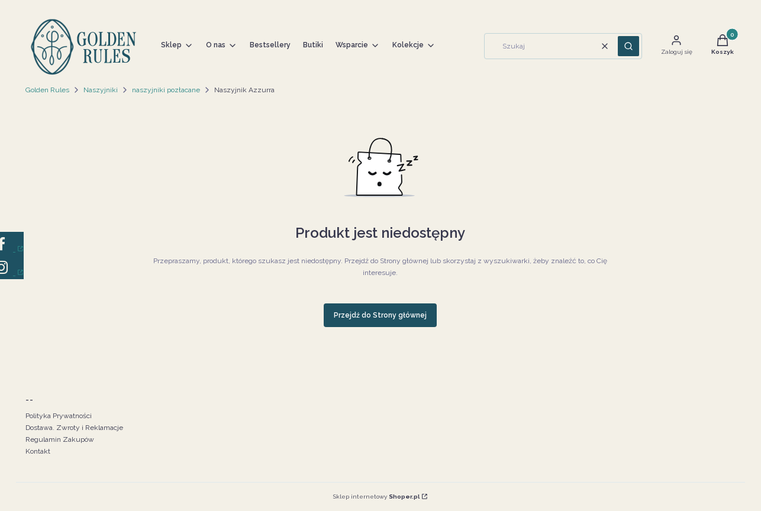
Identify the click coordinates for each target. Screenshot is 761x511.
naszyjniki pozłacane (166, 90)
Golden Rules (47, 90)
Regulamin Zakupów (59, 439)
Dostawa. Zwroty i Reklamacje (74, 427)
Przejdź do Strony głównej (380, 315)
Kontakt (37, 451)
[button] (628, 46)
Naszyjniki (100, 90)
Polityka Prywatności (58, 416)
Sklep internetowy (376, 496)
